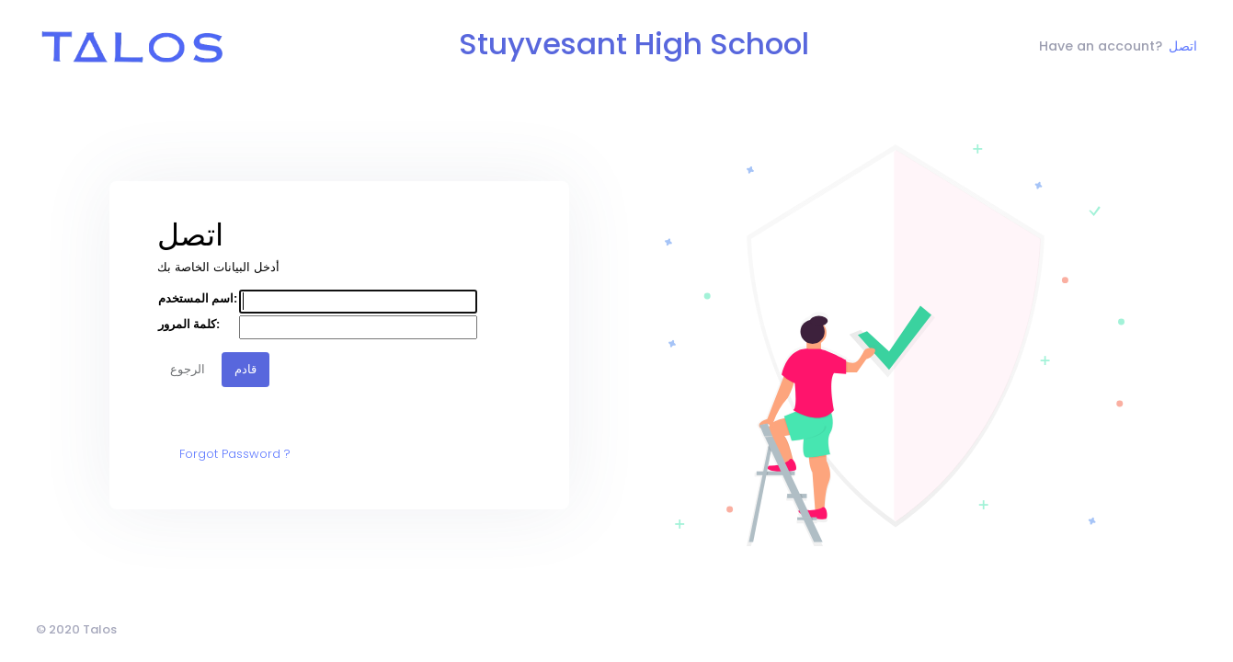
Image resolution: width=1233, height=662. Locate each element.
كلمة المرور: (189, 324)
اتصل (1183, 46)
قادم (245, 369)
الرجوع (187, 369)
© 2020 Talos (76, 629)
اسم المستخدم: (197, 298)
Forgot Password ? (235, 453)
